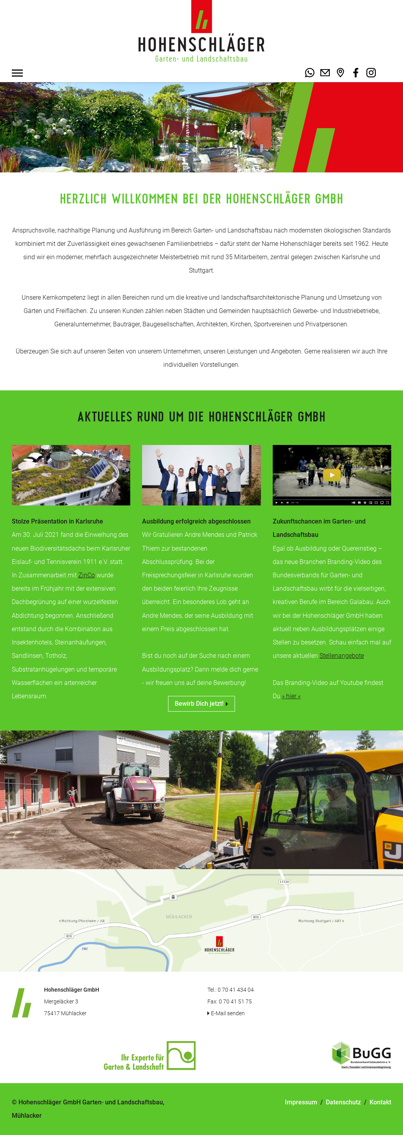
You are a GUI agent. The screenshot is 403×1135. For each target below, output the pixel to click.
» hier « (291, 696)
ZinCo (86, 575)
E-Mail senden (228, 1013)
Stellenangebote (342, 655)
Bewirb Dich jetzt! (201, 703)
